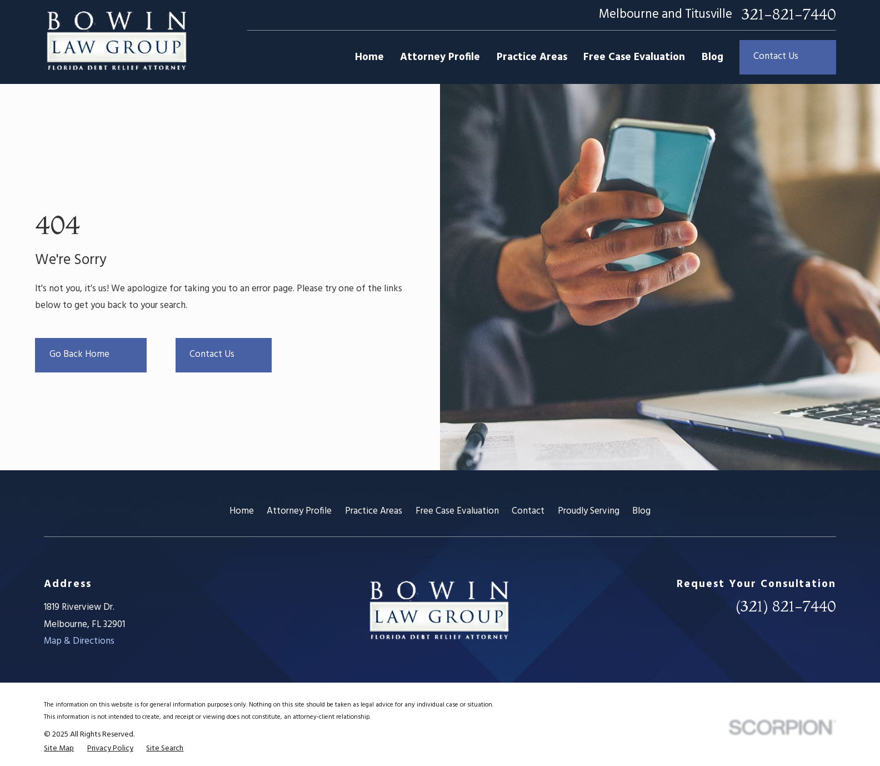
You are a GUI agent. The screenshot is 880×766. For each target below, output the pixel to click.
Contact (528, 511)
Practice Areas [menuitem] (532, 57)
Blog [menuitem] (712, 57)
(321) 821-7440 (786, 606)
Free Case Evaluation (457, 511)
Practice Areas (373, 511)
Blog (641, 511)
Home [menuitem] (369, 57)
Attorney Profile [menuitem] (440, 57)
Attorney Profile (299, 511)
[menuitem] (59, 748)
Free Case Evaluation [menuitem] (634, 57)
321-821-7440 (789, 14)
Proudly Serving (588, 511)
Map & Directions (79, 641)
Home (241, 511)
